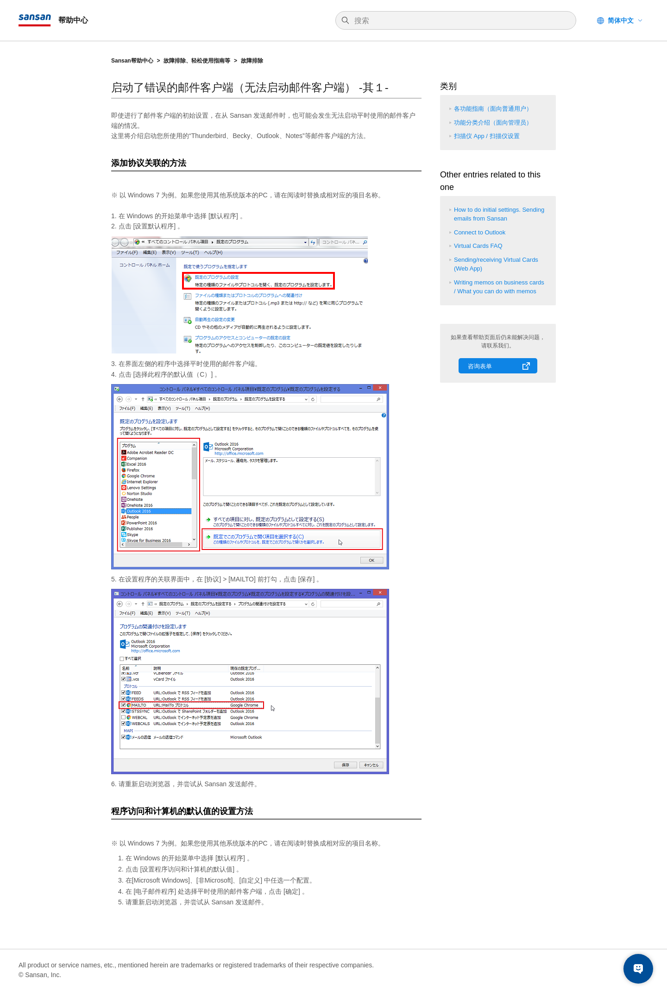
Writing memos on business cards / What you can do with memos (499, 287)
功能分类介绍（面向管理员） (493, 122)
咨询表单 (480, 366)
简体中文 (621, 20)
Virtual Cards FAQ (478, 245)
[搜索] (460, 21)
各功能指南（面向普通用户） (493, 108)
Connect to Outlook (479, 232)
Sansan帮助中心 (132, 60)
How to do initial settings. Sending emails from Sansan (499, 214)
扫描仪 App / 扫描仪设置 (487, 136)
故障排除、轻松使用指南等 (197, 60)
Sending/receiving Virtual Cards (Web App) (496, 264)
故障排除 (252, 60)
